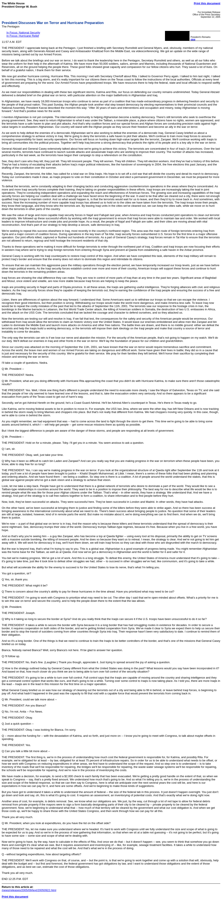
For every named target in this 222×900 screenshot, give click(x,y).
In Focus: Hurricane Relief (23, 35)
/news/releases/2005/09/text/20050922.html (29, 890)
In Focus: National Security (23, 32)
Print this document (207, 3)
